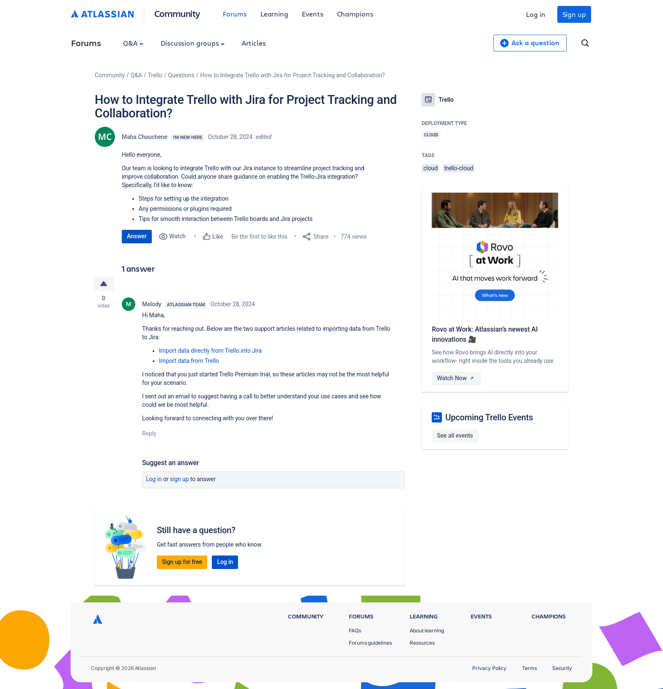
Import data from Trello (189, 360)
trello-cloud (459, 168)
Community (177, 13)
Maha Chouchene (144, 136)
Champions (355, 13)
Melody (152, 304)
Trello (155, 75)
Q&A (133, 42)
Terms (529, 668)
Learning (274, 13)
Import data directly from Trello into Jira (210, 350)
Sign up (574, 14)
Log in (535, 14)
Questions (181, 75)
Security (562, 668)
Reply (149, 433)
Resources (422, 643)
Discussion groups (193, 42)
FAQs (355, 630)
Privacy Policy (489, 668)
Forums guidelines (370, 643)
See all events (455, 435)
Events (312, 13)
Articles (254, 42)
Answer (137, 236)
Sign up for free (182, 561)
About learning (427, 630)
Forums (235, 13)
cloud (430, 168)
